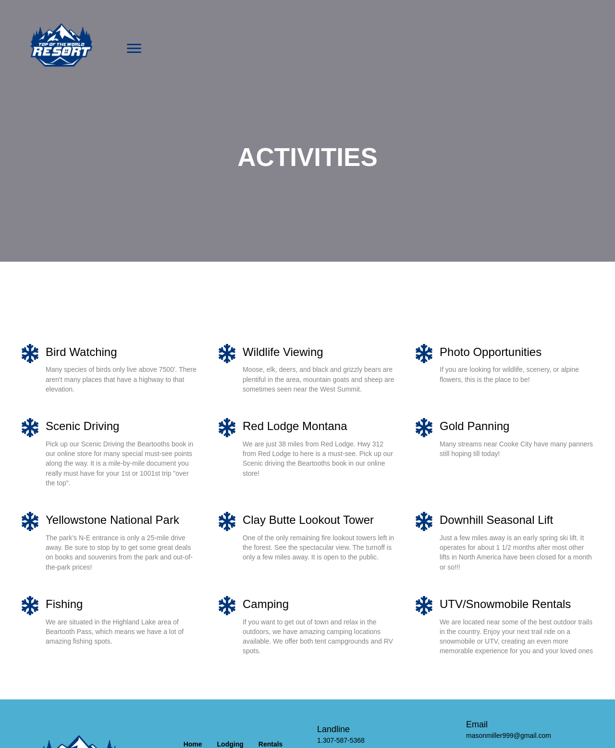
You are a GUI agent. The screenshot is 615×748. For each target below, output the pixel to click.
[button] (134, 48)
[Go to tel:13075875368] (382, 734)
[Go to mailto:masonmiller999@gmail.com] (531, 729)
